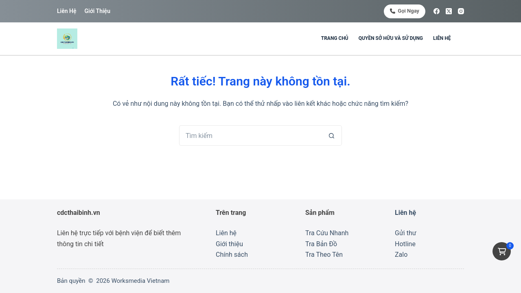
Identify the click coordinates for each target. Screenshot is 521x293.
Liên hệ (66, 11)
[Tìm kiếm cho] (250, 135)
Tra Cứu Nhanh (326, 233)
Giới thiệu (97, 11)
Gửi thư (405, 233)
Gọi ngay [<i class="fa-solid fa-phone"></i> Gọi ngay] (404, 11)
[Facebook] (436, 11)
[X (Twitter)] (449, 11)
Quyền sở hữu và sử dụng (391, 38)
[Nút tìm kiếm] (332, 135)
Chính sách (232, 254)
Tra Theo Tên (324, 254)
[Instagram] (461, 11)
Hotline (405, 244)
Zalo (401, 254)
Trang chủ (334, 38)
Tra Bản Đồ (321, 244)
